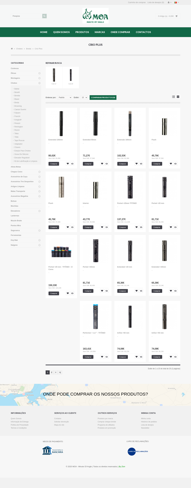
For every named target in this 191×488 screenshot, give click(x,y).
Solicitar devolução (61, 422)
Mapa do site (59, 425)
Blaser (16, 99)
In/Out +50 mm (123, 333)
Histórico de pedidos (149, 422)
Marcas (100, 32)
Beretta (17, 96)
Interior (86, 203)
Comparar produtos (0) (103, 97)
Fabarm (17, 113)
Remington (18, 127)
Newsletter (145, 428)
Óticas (13, 73)
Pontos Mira (16, 226)
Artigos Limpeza (17, 186)
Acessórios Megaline (19, 196)
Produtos (82, 32)
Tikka (16, 134)
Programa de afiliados (106, 425)
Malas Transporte (18, 191)
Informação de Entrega (20, 422)
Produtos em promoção (107, 428)
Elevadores (15, 211)
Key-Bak (14, 240)
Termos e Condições (19, 428)
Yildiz (16, 137)
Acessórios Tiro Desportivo (22, 182)
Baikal (16, 89)
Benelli (17, 92)
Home (43, 32)
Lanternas (15, 216)
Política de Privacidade (20, 425)
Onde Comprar (120, 32)
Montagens (15, 78)
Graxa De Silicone (21, 154)
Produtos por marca (105, 419)
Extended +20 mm (124, 267)
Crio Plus (38, 49)
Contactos (143, 32)
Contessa (15, 68)
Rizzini (17, 130)
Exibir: (76, 98)
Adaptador (18, 144)
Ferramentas (16, 235)
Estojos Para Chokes (22, 151)
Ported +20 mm (158, 203)
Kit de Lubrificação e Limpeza (25, 161)
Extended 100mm (56, 140)
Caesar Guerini (20, 110)
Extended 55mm (89, 140)
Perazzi (17, 123)
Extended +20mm (159, 267)
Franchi (17, 116)
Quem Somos (61, 32)
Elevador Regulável (22, 158)
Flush (154, 140)
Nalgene (14, 245)
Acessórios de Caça (19, 177)
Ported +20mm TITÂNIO (127, 203)
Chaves (17, 147)
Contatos (57, 419)
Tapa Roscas (19, 140)
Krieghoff (17, 120)
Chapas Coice (16, 172)
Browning (18, 106)
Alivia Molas (16, 167)
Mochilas (14, 206)
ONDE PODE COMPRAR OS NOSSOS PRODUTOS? (95, 394)
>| (60, 372)
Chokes (19, 49)
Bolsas (14, 201)
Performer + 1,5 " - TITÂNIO (94, 333)
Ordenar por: (51, 98)
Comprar (53, 164)
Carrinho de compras (137, 2)
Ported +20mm (89, 267)
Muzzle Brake (16, 221)
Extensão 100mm (124, 140)
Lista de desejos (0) (156, 2)
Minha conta (146, 419)
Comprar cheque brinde (107, 422)
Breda (28, 49)
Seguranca (15, 230)
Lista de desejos (147, 425)
